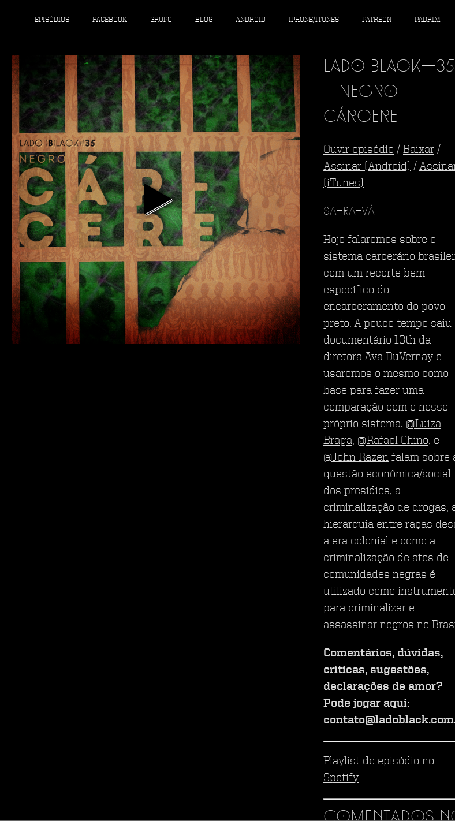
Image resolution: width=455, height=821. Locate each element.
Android (251, 20)
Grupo (161, 20)
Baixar (418, 150)
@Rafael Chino (392, 441)
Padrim (428, 20)
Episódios (52, 20)
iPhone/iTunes (314, 20)
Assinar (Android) (367, 167)
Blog (203, 20)
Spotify (341, 778)
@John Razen (356, 458)
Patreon (376, 20)
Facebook (109, 20)
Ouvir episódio (358, 150)
